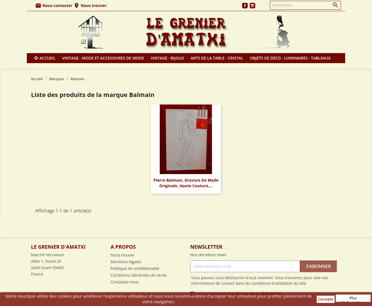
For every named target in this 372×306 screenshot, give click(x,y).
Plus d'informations (353, 299)
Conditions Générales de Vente (139, 275)
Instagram (252, 5)
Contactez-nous (125, 281)
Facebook (245, 5)
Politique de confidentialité (135, 268)
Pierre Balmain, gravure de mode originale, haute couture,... (185, 182)
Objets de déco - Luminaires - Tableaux (290, 58)
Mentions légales (126, 261)
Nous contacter (53, 5)
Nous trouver (89, 5)
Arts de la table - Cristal (217, 58)
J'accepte (325, 299)
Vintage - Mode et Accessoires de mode (103, 58)
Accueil (47, 58)
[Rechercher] (305, 5)
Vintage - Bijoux (167, 58)
